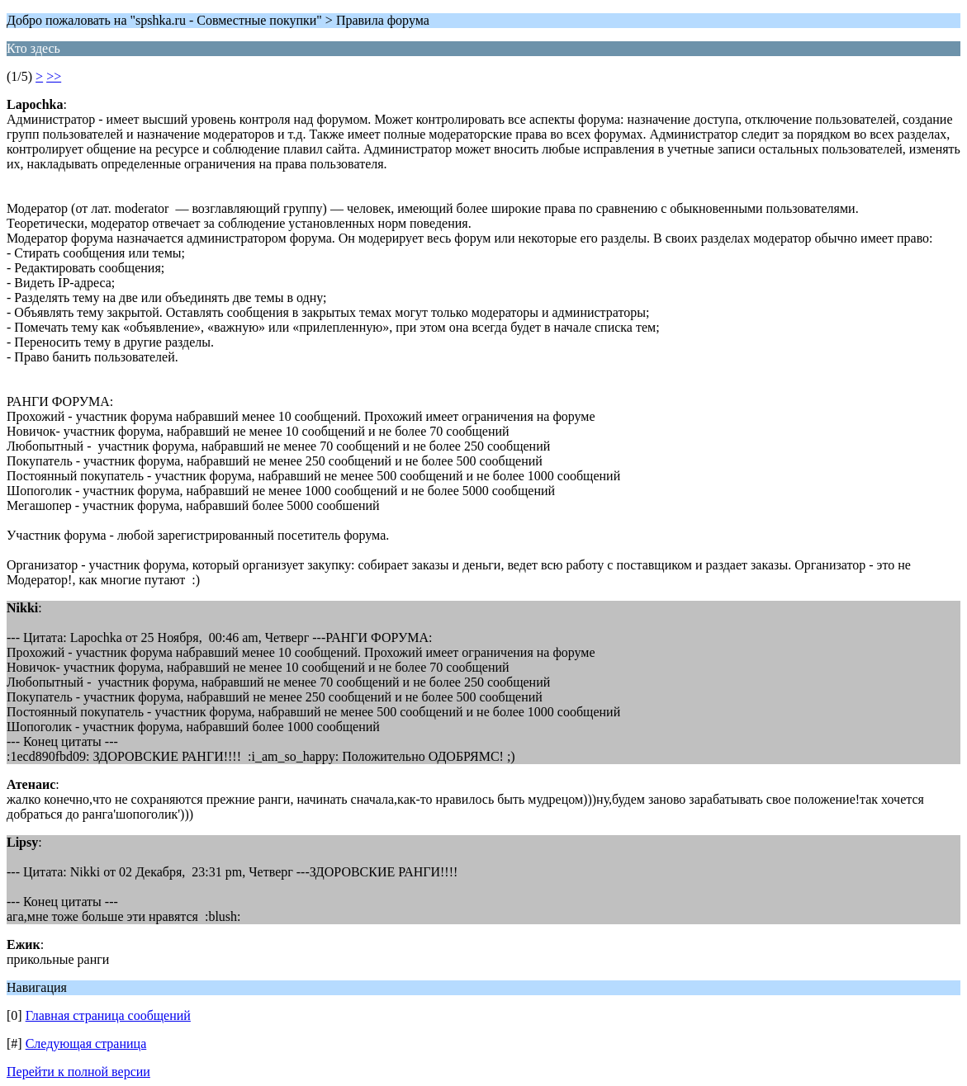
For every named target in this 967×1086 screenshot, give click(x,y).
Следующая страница (86, 1043)
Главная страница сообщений (108, 1015)
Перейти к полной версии (78, 1072)
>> (53, 76)
